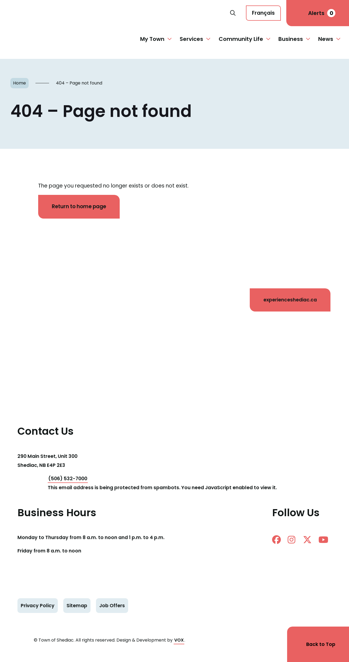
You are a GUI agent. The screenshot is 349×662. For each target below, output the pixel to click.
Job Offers (112, 605)
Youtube (323, 539)
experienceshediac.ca (290, 300)
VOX (179, 640)
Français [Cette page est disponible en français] (263, 13)
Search (233, 13)
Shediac (117, 13)
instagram (291, 539)
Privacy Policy (38, 605)
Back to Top (320, 644)
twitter (307, 539)
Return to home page (79, 206)
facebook (276, 539)
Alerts (321, 13)
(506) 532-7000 (67, 478)
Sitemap (77, 605)
